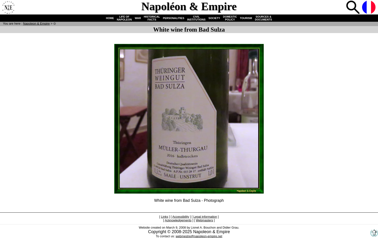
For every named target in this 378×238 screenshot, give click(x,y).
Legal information (205, 216)
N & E (36, 23)
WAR (138, 18)
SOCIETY (214, 18)
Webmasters (204, 220)
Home (8, 7)
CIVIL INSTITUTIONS (196, 18)
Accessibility (180, 216)
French (369, 7)
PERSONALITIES (173, 18)
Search (353, 7)
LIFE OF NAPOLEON (124, 18)
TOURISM (246, 18)
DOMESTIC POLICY (230, 18)
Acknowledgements (178, 220)
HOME (110, 18)
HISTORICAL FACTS (152, 18)
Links (164, 216)
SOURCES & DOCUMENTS (263, 18)
